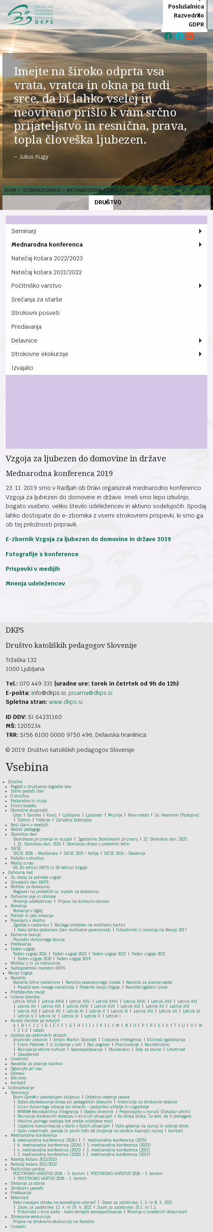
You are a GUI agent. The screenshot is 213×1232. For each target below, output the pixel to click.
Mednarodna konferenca (101, 190)
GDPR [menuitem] (196, 24)
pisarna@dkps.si (90, 693)
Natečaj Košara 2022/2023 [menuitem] (47, 258)
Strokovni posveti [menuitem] (35, 313)
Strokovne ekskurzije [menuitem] (39, 354)
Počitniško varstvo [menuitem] (36, 285)
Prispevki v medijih (33, 568)
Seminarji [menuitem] (23, 231)
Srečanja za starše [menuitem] (36, 299)
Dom (10, 190)
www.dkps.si (66, 702)
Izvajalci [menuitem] (22, 367)
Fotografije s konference (42, 554)
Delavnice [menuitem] (24, 340)
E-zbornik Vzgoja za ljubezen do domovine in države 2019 (88, 539)
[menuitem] (168, 37)
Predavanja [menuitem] (26, 326)
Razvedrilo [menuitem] (189, 15)
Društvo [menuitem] (103, 202)
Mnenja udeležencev (35, 583)
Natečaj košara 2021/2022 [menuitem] (46, 272)
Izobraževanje (41, 190)
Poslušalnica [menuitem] (186, 6)
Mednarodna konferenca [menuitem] (47, 244)
